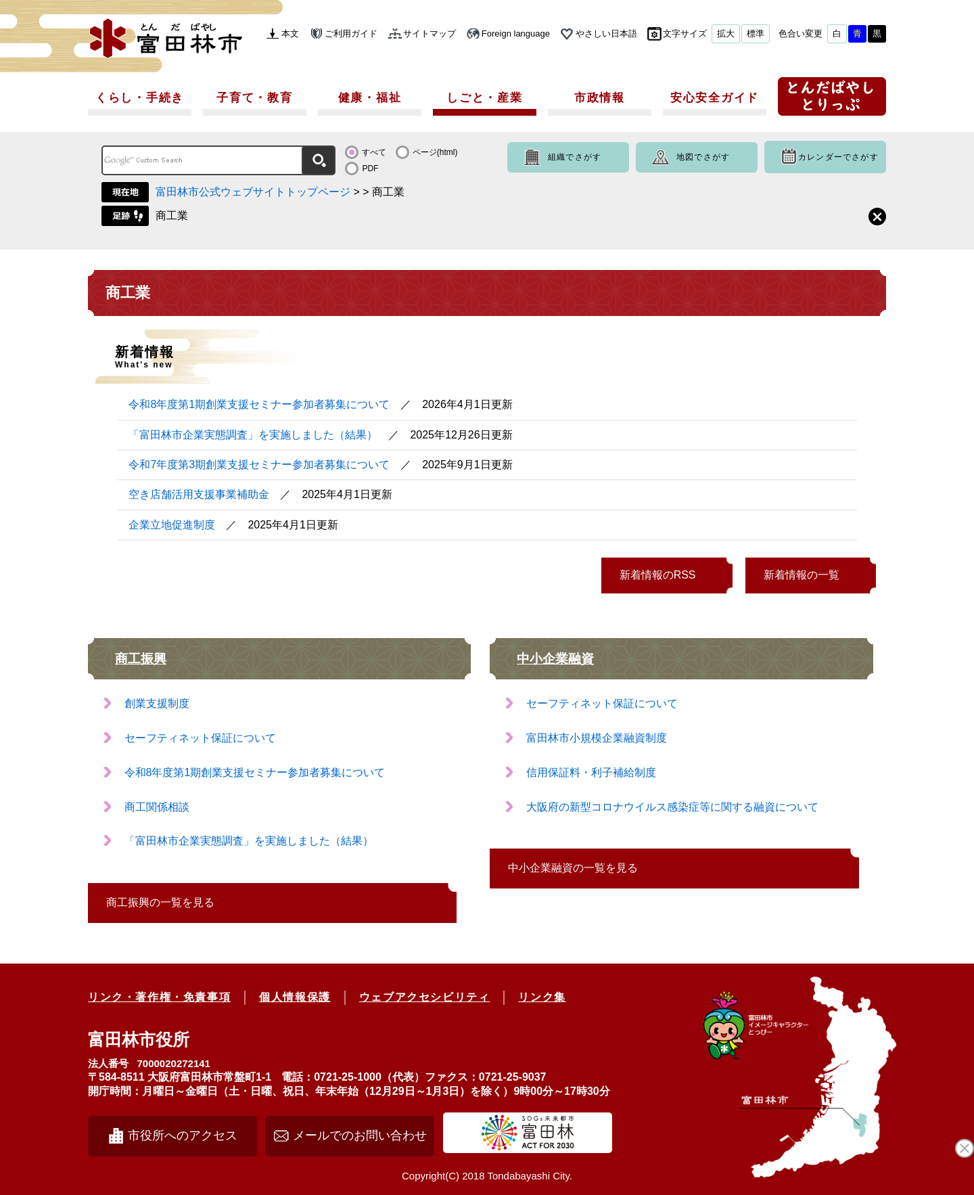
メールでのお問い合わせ (360, 1135)
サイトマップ (429, 33)
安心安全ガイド (714, 97)
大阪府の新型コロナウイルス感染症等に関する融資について (672, 807)
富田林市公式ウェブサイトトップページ (253, 192)
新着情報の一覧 (801, 575)
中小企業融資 (555, 659)
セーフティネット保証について (200, 738)
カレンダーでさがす (838, 157)
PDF (370, 168)
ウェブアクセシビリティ (424, 997)
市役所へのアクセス (182, 1135)
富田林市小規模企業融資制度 (596, 738)
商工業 (172, 215)
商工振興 (140, 659)
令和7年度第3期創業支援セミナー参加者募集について (259, 464)
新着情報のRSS (658, 575)
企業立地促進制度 (172, 525)
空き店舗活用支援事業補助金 (199, 494)
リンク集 (541, 997)
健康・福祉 (370, 97)
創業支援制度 (156, 703)
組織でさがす (574, 157)
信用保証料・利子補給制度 (591, 772)
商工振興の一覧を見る (160, 902)
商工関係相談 (156, 807)
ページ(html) (435, 152)
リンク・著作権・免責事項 (159, 997)
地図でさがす (703, 157)
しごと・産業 (484, 97)
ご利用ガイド (351, 33)
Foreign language (516, 33)
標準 (755, 33)
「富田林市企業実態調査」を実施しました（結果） (253, 435)
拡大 (726, 33)
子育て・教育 (254, 97)
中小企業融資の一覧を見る (573, 868)
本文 (290, 33)
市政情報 (599, 97)
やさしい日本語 (606, 33)
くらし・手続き (139, 97)
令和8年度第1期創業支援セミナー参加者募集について (259, 404)
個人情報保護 (295, 997)
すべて (374, 152)
